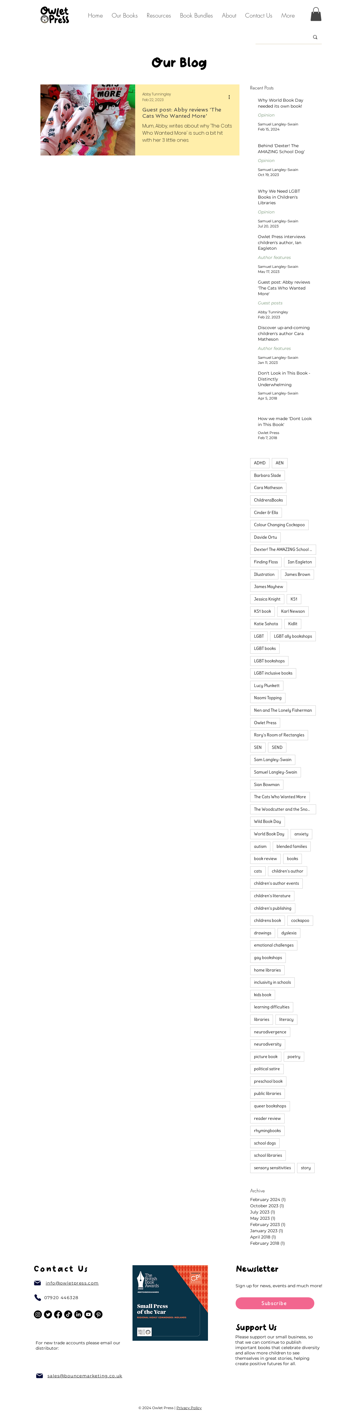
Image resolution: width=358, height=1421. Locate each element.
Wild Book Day (267, 821)
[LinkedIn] (78, 1314)
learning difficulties (271, 1007)
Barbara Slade (267, 475)
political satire (267, 1068)
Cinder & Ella (266, 512)
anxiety (301, 834)
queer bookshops (270, 1106)
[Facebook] (58, 1314)
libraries (261, 1019)
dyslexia (289, 933)
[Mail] (37, 1283)
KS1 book (262, 611)
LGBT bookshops (269, 661)
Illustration (264, 574)
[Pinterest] (98, 1314)
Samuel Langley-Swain (275, 772)
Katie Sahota (266, 623)
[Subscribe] (275, 1303)
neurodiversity (267, 1044)
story (306, 1167)
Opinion (266, 115)
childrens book (267, 920)
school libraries (268, 1155)
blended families (292, 846)
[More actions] (231, 96)
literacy (286, 1019)
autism (260, 846)
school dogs (265, 1143)
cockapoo (300, 920)
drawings (262, 933)
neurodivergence (270, 1032)
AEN (280, 463)
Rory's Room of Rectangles (279, 735)
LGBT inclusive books (273, 673)
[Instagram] (38, 1314)
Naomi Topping (268, 697)
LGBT (259, 636)
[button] (229, 15)
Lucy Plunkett (267, 685)
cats (258, 871)
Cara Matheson (268, 487)
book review (265, 858)
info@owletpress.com (72, 1283)
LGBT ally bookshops (293, 636)
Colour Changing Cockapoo (279, 524)
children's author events (276, 883)
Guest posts (270, 303)
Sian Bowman (267, 784)
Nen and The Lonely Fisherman (283, 710)
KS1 (294, 599)
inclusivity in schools (272, 982)
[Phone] (38, 1297)
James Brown (297, 574)
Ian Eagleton (300, 562)
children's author (287, 871)
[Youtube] (88, 1314)
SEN (258, 747)
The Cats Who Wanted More (280, 796)
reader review (267, 1118)
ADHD (260, 463)
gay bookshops (268, 957)
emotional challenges (274, 945)
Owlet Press (265, 722)
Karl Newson (293, 611)
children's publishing (272, 908)
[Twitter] (48, 1314)
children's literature (272, 895)
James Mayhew (268, 586)
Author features (274, 257)
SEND (277, 747)
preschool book (268, 1081)
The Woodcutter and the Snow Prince (285, 809)
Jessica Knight (267, 599)
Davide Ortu (265, 537)
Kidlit (292, 623)
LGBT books (265, 648)
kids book (262, 994)
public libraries (267, 1093)
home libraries (267, 970)
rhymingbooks (267, 1130)
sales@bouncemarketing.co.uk (85, 1375)
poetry (294, 1056)
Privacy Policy (189, 1408)
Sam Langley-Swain (272, 759)
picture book (265, 1056)
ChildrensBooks (268, 500)
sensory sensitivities (272, 1167)
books (292, 858)
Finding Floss (266, 562)
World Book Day (269, 834)
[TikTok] (68, 1314)
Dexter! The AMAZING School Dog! (285, 549)
